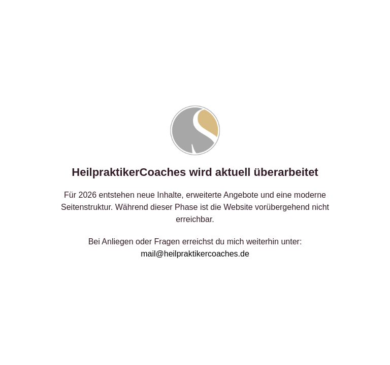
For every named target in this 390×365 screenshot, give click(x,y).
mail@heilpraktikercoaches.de (195, 253)
